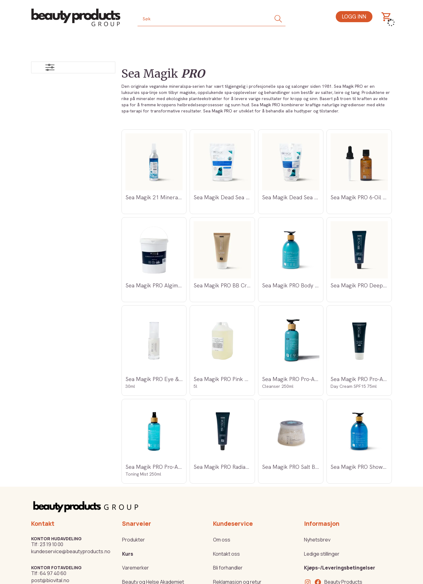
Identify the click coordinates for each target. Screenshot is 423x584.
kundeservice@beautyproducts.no (70, 551)
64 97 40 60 (53, 573)
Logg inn (354, 16)
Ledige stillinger (321, 553)
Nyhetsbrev (317, 539)
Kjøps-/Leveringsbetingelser (339, 567)
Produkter (133, 539)
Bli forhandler (228, 567)
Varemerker (135, 567)
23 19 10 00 (51, 544)
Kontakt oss (226, 553)
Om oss (221, 539)
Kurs (127, 553)
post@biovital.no (50, 580)
